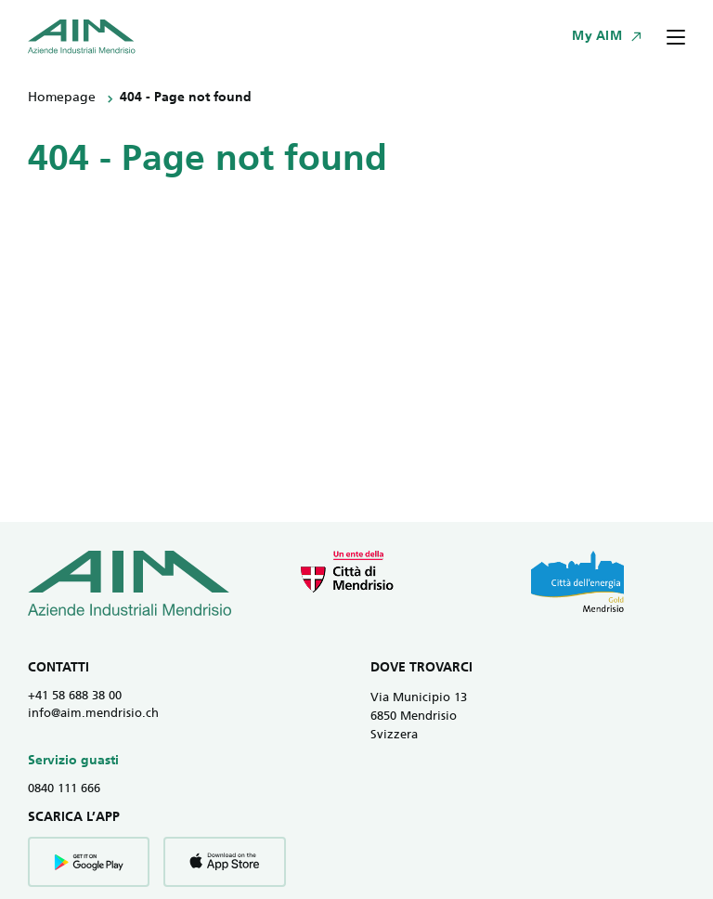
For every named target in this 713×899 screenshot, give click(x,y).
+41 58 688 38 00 (75, 696)
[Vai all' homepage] (82, 37)
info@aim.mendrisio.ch (93, 714)
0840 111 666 (64, 789)
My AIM (597, 37)
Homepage (62, 98)
